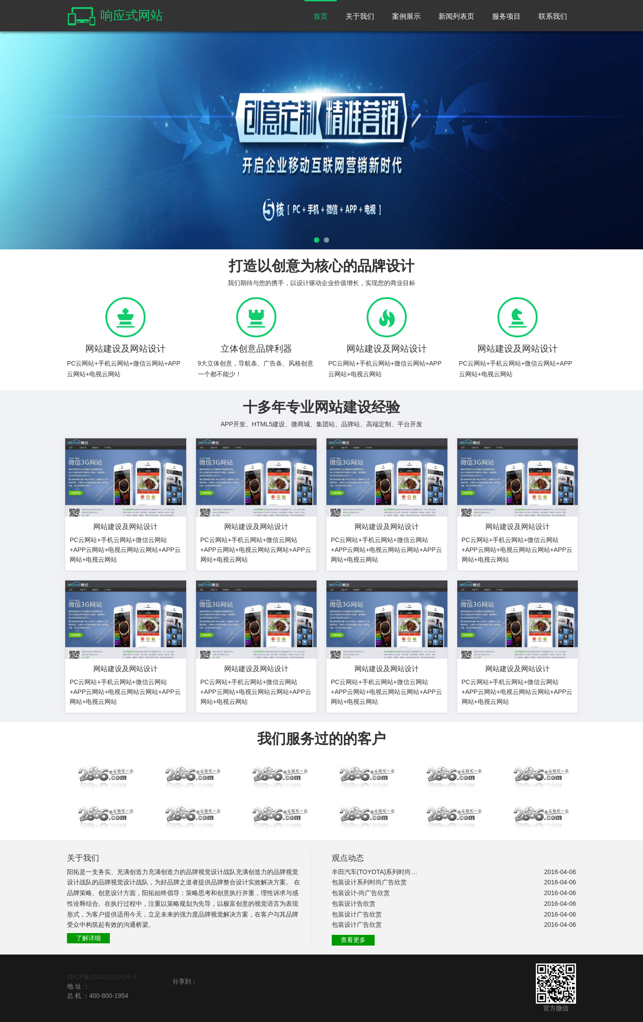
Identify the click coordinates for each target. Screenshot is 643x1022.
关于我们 (360, 16)
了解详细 (88, 938)
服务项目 (506, 16)
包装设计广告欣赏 (357, 914)
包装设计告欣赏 (354, 903)
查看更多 (353, 939)
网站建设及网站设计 (125, 526)
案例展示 (406, 16)
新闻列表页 (456, 16)
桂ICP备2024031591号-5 (102, 976)
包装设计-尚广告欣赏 (361, 892)
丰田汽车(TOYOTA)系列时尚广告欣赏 (375, 871)
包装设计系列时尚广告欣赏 (369, 882)
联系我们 (553, 16)
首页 (320, 16)
